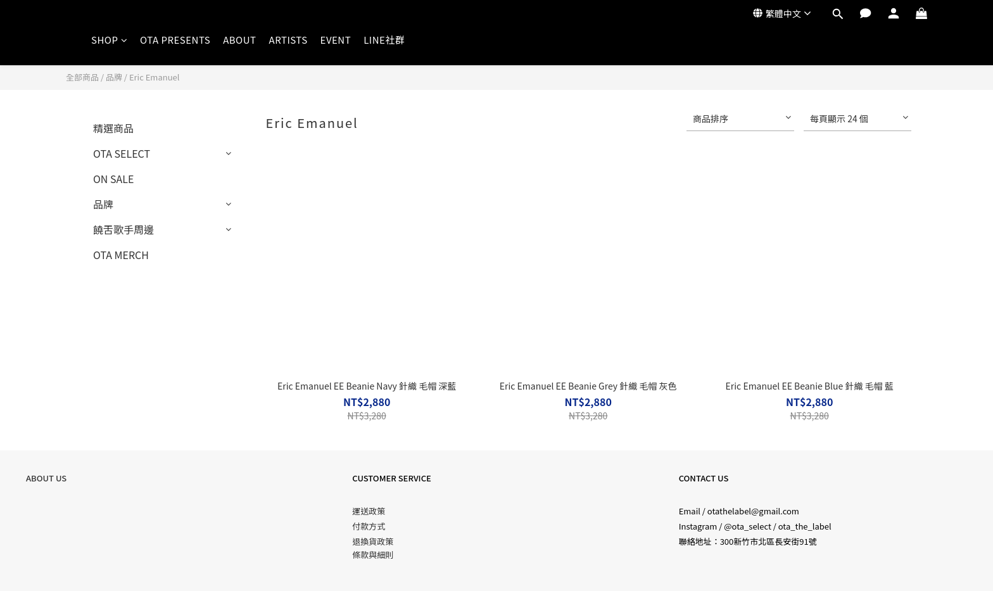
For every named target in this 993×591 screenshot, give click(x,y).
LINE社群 (384, 39)
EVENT (335, 39)
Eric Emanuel (154, 77)
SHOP (109, 39)
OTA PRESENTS (175, 39)
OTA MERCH (121, 254)
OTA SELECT (121, 153)
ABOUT (239, 39)
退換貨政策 (372, 541)
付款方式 (368, 526)
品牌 (114, 77)
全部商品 (82, 77)
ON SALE (113, 178)
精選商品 (113, 128)
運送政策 (368, 511)
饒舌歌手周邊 (123, 229)
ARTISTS (288, 39)
